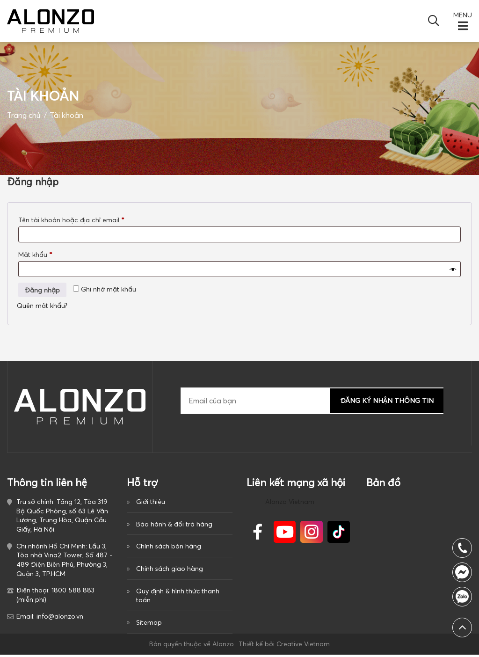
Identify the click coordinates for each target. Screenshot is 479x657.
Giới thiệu (150, 501)
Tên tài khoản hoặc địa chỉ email (78, 219)
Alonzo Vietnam (289, 501)
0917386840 (462, 596)
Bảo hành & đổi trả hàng (174, 523)
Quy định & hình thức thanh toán (177, 597)
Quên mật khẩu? (42, 305)
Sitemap (149, 624)
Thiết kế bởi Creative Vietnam (284, 646)
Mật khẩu (42, 254)
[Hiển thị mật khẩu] (453, 268)
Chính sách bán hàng (168, 546)
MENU (462, 15)
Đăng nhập (42, 289)
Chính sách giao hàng (169, 569)
